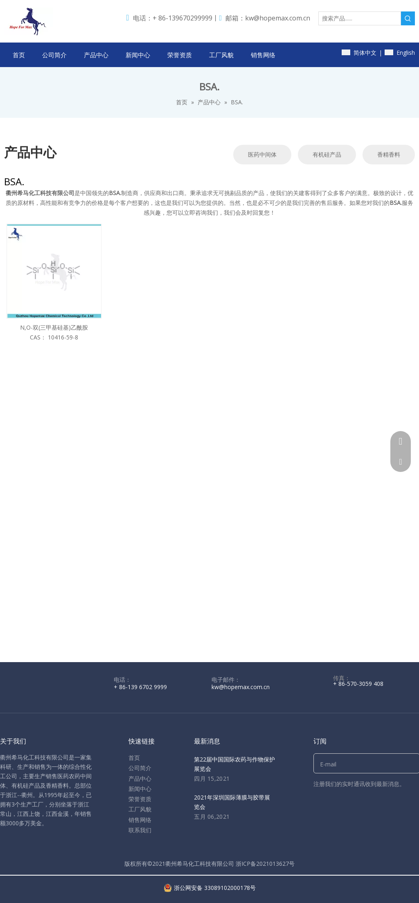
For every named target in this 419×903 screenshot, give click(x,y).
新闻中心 (139, 789)
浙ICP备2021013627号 (265, 863)
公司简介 (139, 768)
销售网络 (139, 820)
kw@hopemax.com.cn (277, 17)
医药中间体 (262, 154)
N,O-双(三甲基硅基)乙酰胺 (54, 327)
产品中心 (139, 778)
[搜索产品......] (359, 18)
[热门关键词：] (408, 18)
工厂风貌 (139, 809)
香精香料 (388, 154)
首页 (134, 757)
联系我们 (139, 830)
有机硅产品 (327, 154)
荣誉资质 (139, 799)
